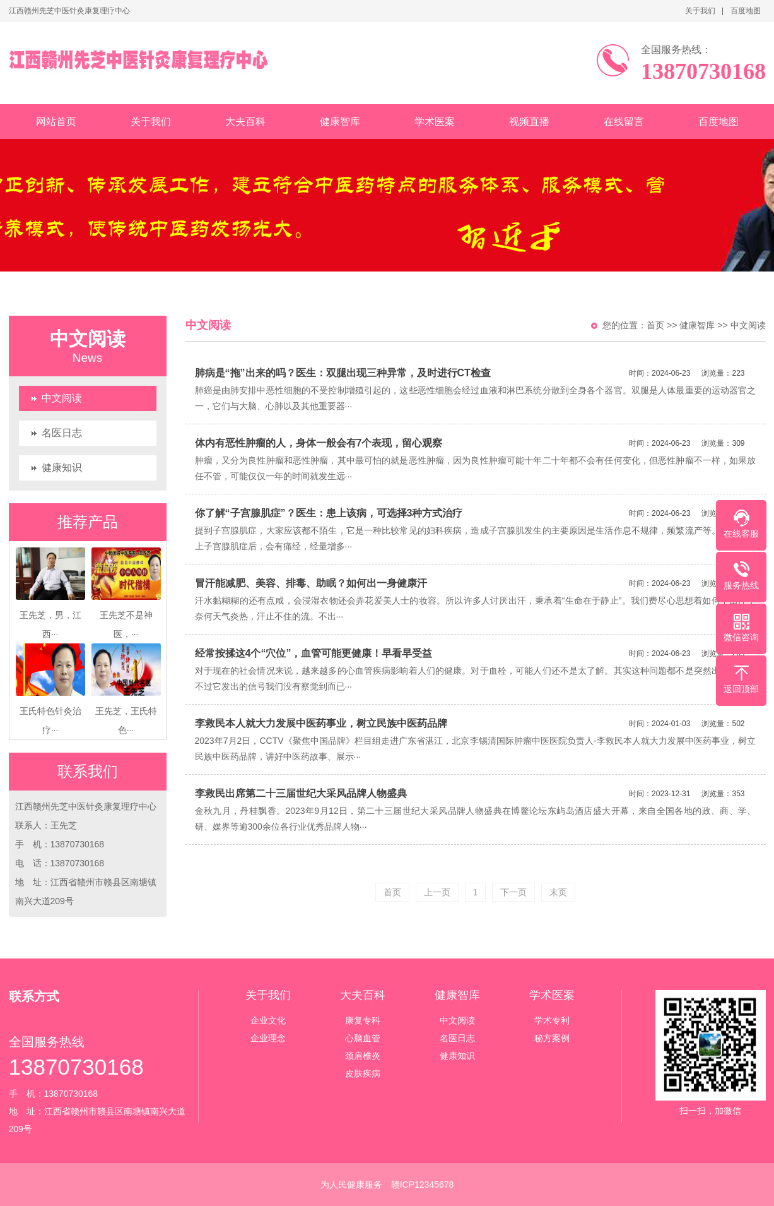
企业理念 (268, 1038)
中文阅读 (62, 398)
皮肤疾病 (362, 1073)
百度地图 (745, 10)
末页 (558, 892)
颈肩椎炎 (362, 1055)
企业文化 (268, 1020)
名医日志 (62, 432)
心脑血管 (362, 1038)
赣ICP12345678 (422, 1184)
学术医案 (434, 121)
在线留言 (624, 121)
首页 (655, 325)
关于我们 (700, 10)
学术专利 (552, 1020)
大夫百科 (245, 121)
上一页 (437, 892)
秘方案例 (552, 1038)
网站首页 (56, 121)
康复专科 (362, 1020)
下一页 (513, 892)
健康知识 (62, 467)
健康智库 (340, 121)
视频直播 (529, 121)
